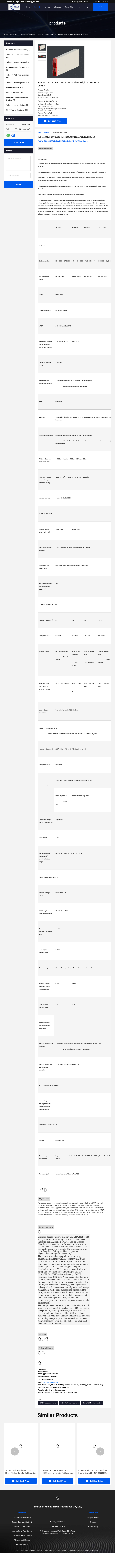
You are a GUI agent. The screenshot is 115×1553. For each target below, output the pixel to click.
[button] (15, 1451)
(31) (17, 83)
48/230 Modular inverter (47, 1403)
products (13, 35)
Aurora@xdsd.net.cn (50, 1382)
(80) (17, 76)
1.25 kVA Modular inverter (70, 1403)
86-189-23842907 (100, 1)
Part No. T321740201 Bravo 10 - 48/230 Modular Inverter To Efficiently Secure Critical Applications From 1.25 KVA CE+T (20, 1471)
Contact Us (69, 7)
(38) (14, 92)
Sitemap (93, 1522)
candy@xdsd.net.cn (80, 1)
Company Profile (93, 1517)
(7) (17, 98)
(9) (17, 68)
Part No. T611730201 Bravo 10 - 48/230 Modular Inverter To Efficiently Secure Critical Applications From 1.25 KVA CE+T (57, 1471)
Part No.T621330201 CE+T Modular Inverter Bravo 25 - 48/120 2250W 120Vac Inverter (92, 1471)
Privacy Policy (93, 1526)
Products (37, 7)
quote (100, 7)
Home (27, 7)
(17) (18, 50)
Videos (47, 7)
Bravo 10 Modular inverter (92, 1403)
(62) (14, 87)
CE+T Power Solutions (27, 35)
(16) (17, 62)
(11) (17, 110)
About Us (57, 7)
